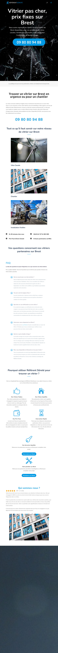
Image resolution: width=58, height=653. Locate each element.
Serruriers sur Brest (29, 454)
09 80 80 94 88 (29, 42)
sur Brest (24, 325)
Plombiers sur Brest (29, 475)
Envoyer (47, 77)
